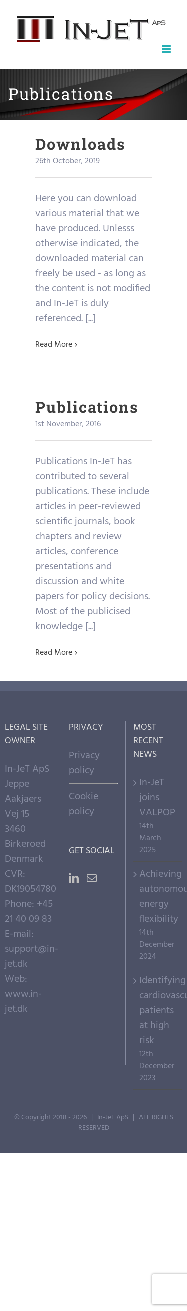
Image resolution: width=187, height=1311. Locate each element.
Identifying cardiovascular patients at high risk (158, 1010)
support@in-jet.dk (31, 956)
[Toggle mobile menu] (167, 49)
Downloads (80, 144)
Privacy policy (84, 763)
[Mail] (92, 878)
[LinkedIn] (74, 878)
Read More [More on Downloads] (53, 344)
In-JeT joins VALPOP (157, 797)
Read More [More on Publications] (53, 652)
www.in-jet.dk (23, 1001)
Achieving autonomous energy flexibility (158, 897)
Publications (86, 407)
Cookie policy (83, 804)
